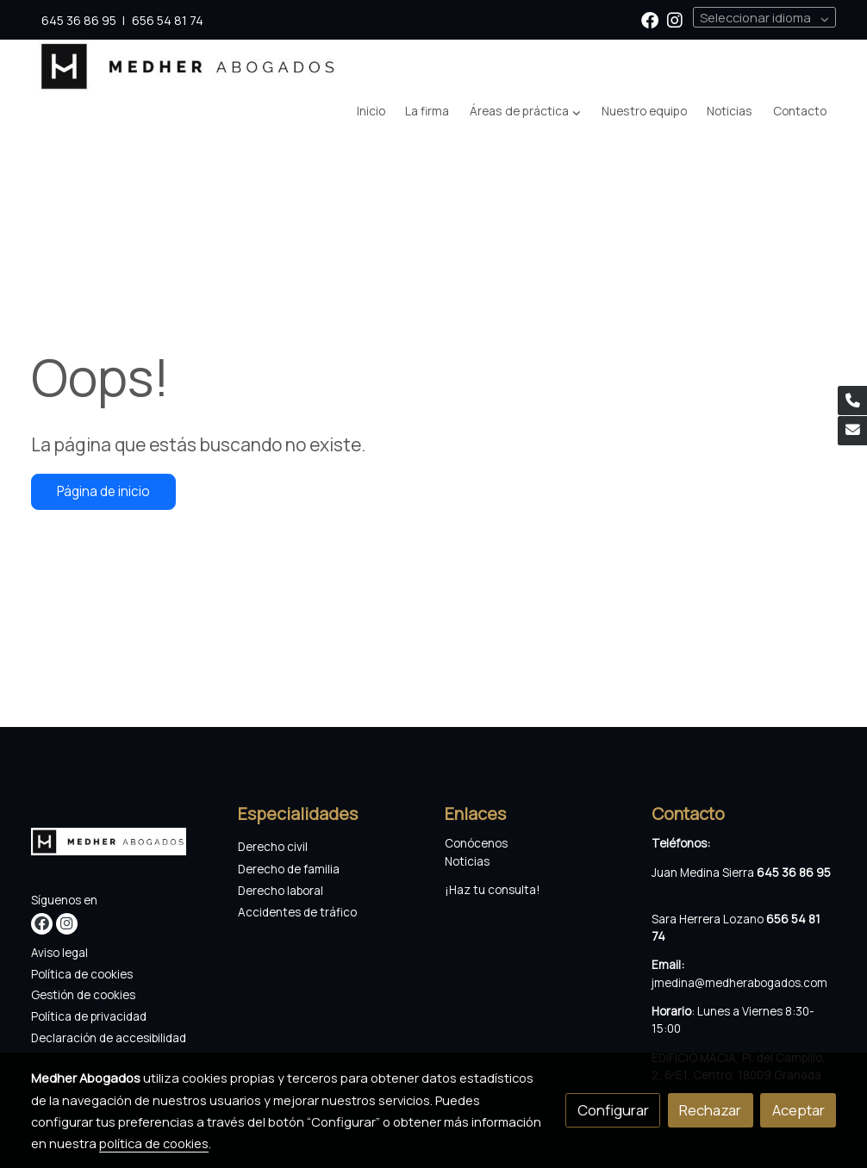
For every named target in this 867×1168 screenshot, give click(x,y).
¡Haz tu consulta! (492, 890)
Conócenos (476, 843)
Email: (668, 964)
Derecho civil (273, 846)
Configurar (613, 1110)
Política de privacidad (89, 1016)
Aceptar (798, 1110)
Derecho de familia (289, 869)
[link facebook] (649, 19)
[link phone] (852, 400)
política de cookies (154, 1143)
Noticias (467, 861)
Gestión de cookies (83, 995)
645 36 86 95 (78, 19)
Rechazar (710, 1110)
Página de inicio (103, 491)
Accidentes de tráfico (298, 912)
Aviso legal (59, 952)
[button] (524, 111)
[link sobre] (123, 846)
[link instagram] (675, 19)
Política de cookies (82, 974)
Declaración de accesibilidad (108, 1038)
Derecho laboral (280, 890)
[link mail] (852, 430)
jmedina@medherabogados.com (739, 983)
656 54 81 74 (167, 19)
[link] (189, 66)
